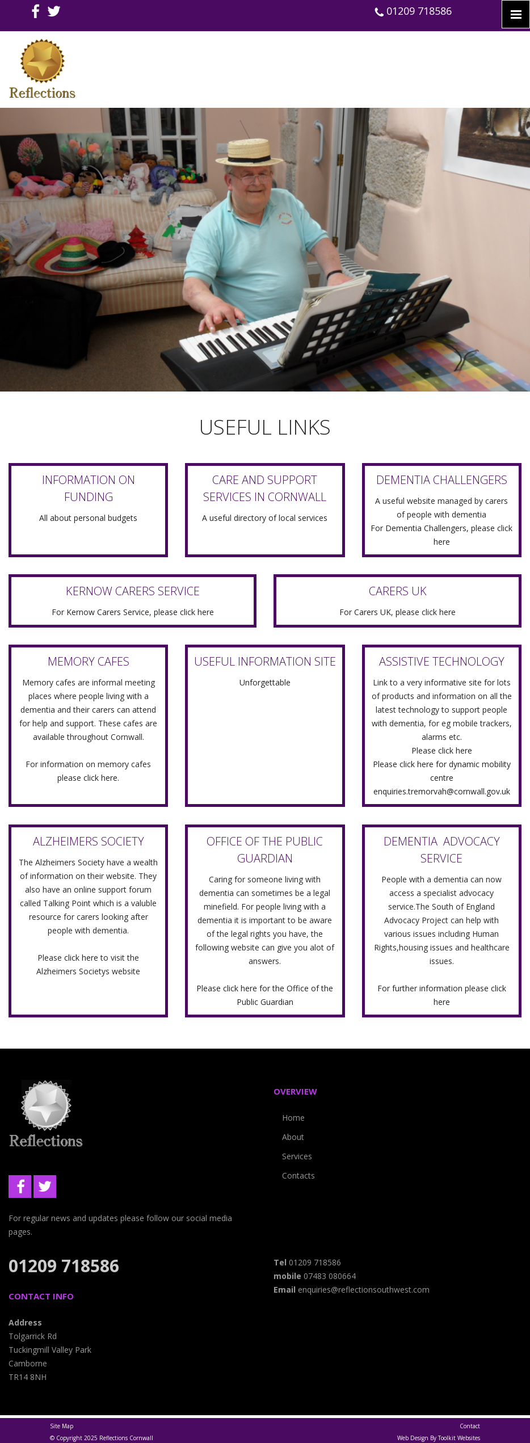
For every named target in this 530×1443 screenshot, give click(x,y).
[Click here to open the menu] (516, 14)
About (293, 1136)
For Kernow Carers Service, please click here (133, 612)
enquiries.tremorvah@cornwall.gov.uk (441, 791)
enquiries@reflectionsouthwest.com (364, 1289)
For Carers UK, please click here (397, 612)
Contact (470, 1426)
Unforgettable (265, 682)
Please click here (441, 750)
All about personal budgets (88, 517)
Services (297, 1156)
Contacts (298, 1175)
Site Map (61, 1426)
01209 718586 (413, 11)
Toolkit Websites (459, 1438)
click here (82, 957)
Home (293, 1117)
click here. (101, 777)
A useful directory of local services (264, 517)
